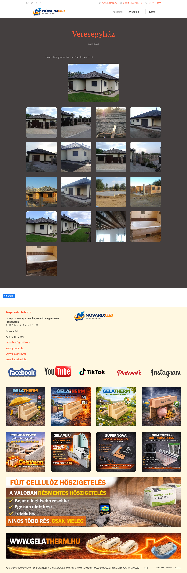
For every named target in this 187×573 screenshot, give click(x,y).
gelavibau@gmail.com (132, 2)
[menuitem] (118, 11)
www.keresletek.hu (16, 359)
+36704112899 (154, 2)
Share (8, 296)
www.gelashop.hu (109, 2)
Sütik (146, 568)
